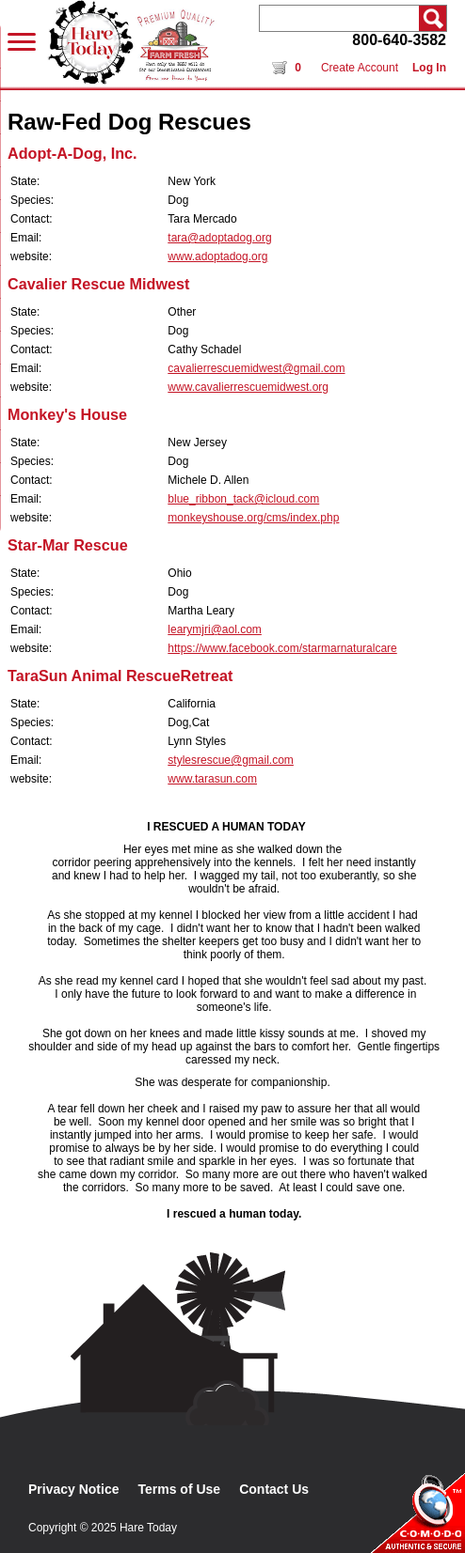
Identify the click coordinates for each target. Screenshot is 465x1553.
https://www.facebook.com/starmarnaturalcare (282, 648)
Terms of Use (179, 1489)
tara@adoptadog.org (219, 237)
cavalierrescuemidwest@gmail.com (256, 368)
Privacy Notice (74, 1489)
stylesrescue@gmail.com (231, 760)
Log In (429, 67)
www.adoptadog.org (217, 256)
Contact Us (274, 1489)
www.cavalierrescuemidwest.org (248, 387)
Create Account (359, 67)
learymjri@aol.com (215, 629)
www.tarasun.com (212, 778)
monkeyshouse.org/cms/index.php (253, 517)
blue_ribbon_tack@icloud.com (243, 498)
